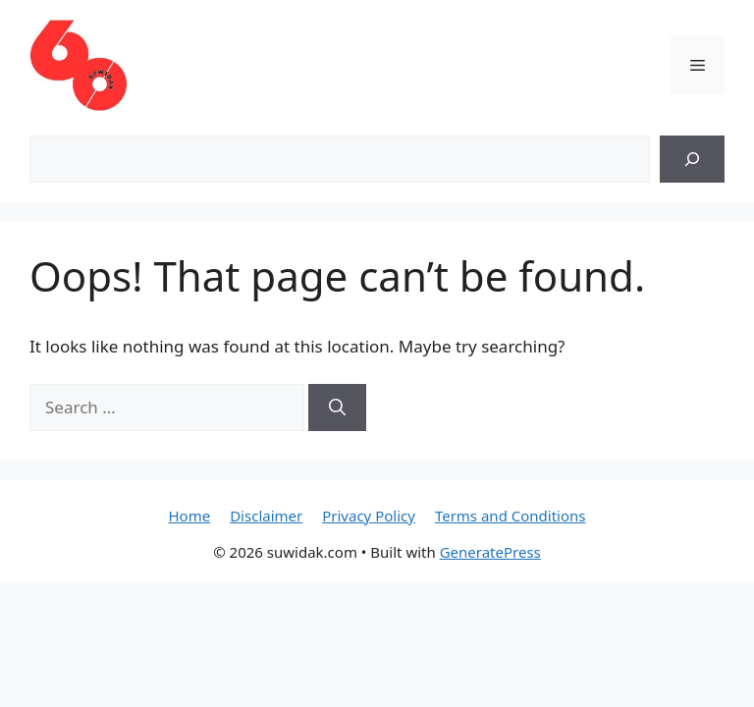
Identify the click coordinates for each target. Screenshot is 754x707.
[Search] (692, 159)
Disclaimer (266, 515)
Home (189, 515)
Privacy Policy (368, 515)
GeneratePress (490, 552)
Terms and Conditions (510, 515)
